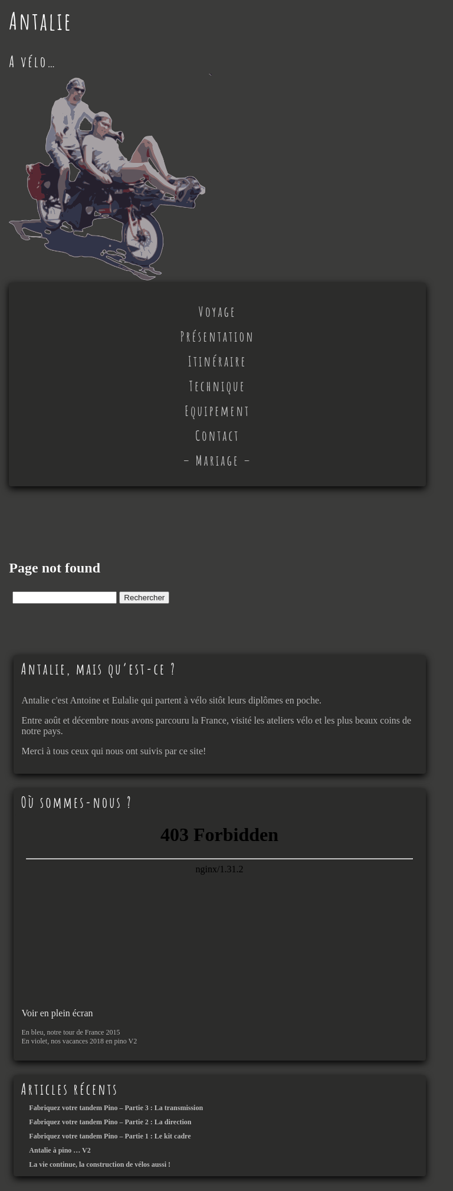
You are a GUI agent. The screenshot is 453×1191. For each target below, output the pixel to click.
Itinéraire (217, 361)
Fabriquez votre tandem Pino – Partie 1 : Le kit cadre (110, 1136)
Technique (217, 386)
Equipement (217, 411)
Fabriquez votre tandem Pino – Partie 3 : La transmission (116, 1108)
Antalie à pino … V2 (59, 1150)
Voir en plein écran (57, 1013)
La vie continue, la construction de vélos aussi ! (99, 1164)
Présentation (217, 336)
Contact (217, 435)
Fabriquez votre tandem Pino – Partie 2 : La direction (110, 1122)
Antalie (40, 21)
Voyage (218, 311)
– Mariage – (217, 460)
